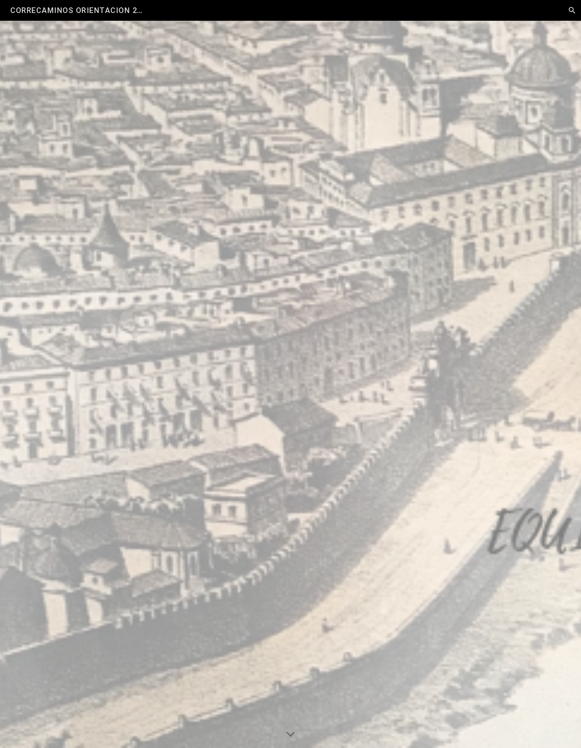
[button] (572, 10)
